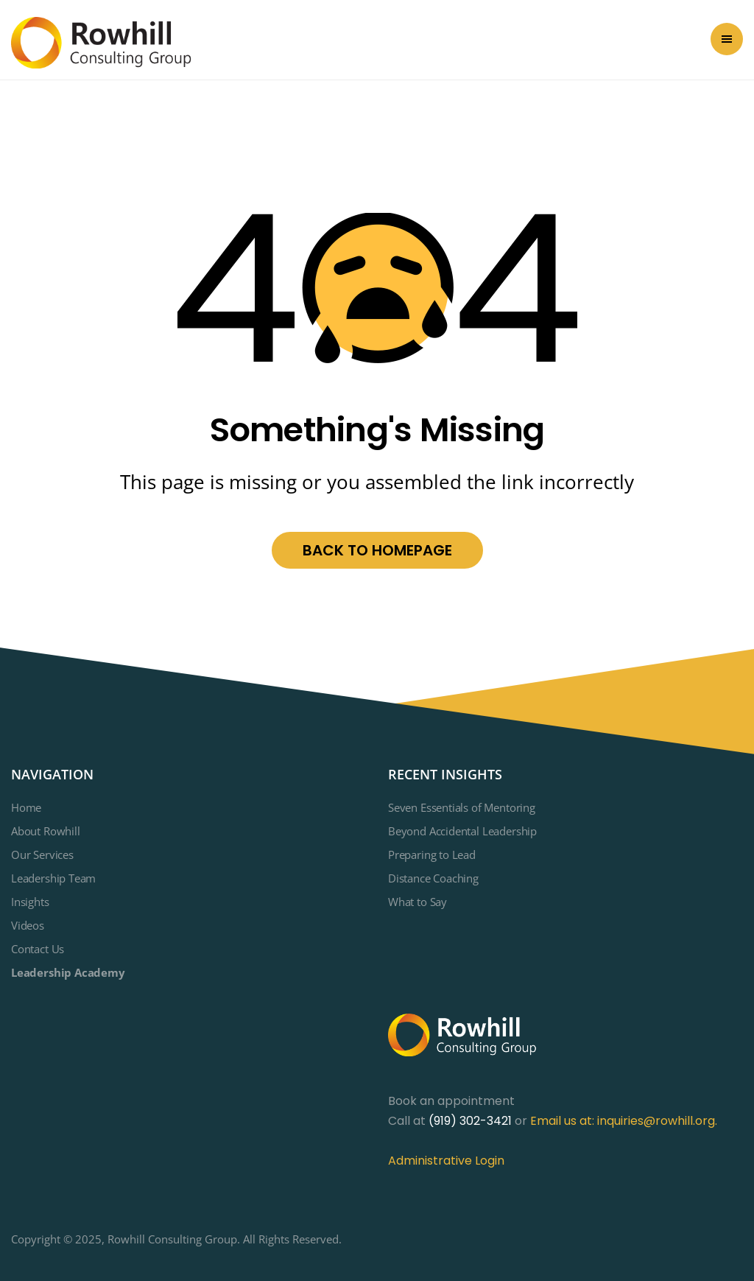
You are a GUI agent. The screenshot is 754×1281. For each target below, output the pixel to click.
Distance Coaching (433, 878)
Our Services (42, 854)
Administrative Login (446, 1160)
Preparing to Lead (432, 854)
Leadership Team (53, 878)
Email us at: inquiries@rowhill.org (622, 1120)
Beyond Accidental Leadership (462, 831)
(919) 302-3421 (470, 1120)
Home (26, 807)
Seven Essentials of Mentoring (461, 807)
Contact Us (37, 948)
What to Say (417, 901)
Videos (27, 925)
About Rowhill (45, 831)
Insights (30, 901)
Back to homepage (377, 550)
